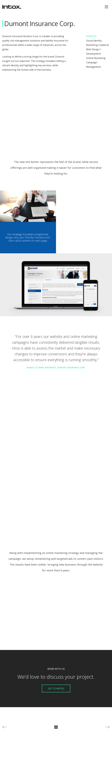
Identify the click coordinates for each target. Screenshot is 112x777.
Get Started (56, 688)
